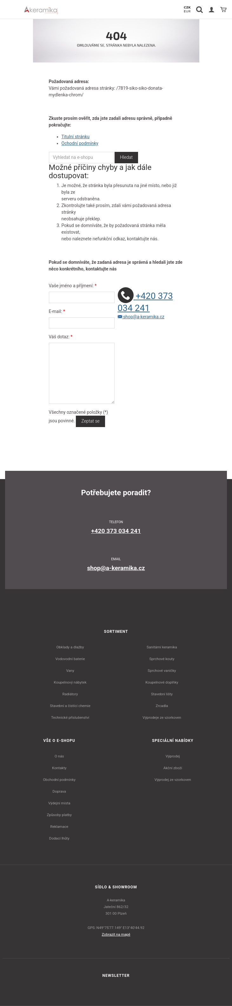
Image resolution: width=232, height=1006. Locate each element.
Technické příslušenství (70, 717)
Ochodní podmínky (80, 143)
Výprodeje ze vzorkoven (162, 717)
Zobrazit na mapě (116, 934)
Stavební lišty (162, 694)
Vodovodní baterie (70, 659)
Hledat (126, 157)
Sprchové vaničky (162, 670)
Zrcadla (162, 706)
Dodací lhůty (59, 838)
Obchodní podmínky (59, 779)
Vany (70, 670)
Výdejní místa (59, 803)
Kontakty (59, 768)
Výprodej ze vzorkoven (173, 779)
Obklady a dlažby (70, 647)
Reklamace (59, 826)
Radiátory (70, 694)
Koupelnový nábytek (70, 682)
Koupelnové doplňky (161, 682)
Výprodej (173, 756)
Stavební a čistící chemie (70, 706)
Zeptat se (90, 421)
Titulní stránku (76, 136)
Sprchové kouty (161, 659)
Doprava (59, 791)
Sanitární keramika (162, 647)
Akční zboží (172, 768)
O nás (59, 756)
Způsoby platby (59, 815)
